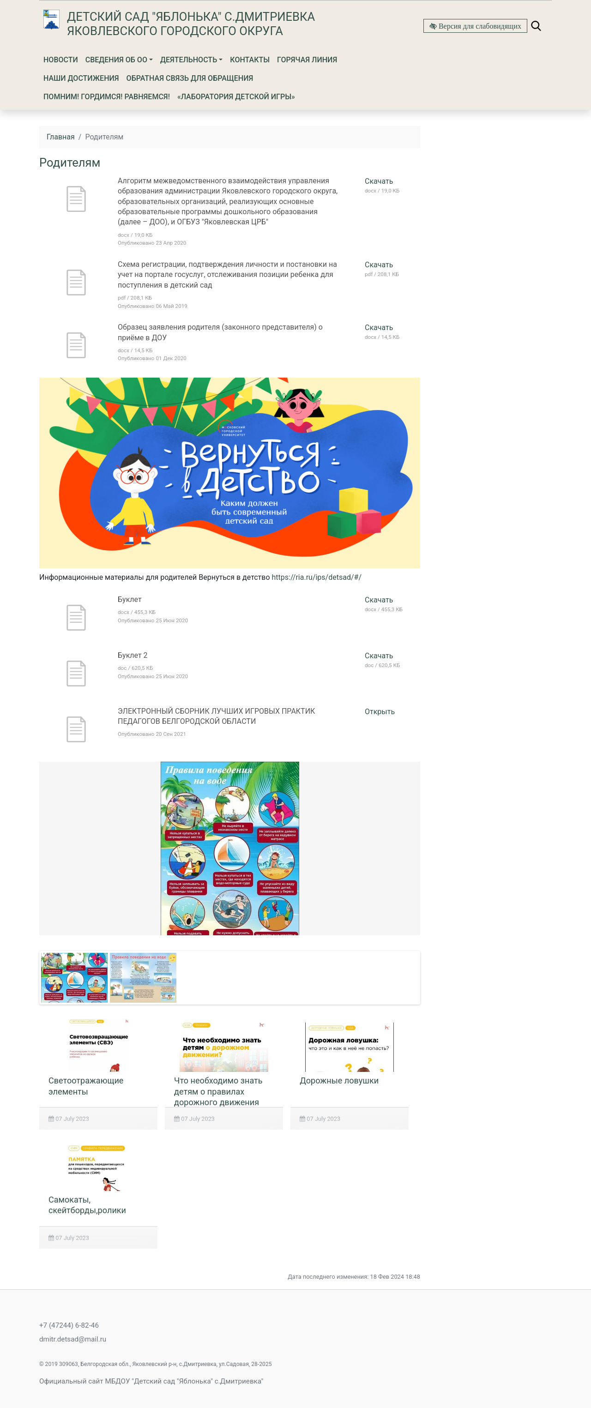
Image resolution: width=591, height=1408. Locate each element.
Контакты (250, 59)
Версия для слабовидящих (479, 26)
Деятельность (188, 59)
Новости (60, 59)
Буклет (130, 599)
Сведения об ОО (116, 59)
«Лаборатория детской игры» (236, 96)
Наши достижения (81, 78)
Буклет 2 (133, 655)
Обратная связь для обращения (190, 78)
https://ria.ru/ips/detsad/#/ (317, 577)
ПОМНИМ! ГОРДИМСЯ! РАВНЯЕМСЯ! (106, 96)
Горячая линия (307, 59)
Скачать (379, 181)
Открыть (380, 711)
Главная (61, 136)
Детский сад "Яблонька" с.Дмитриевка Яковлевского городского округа (191, 24)
